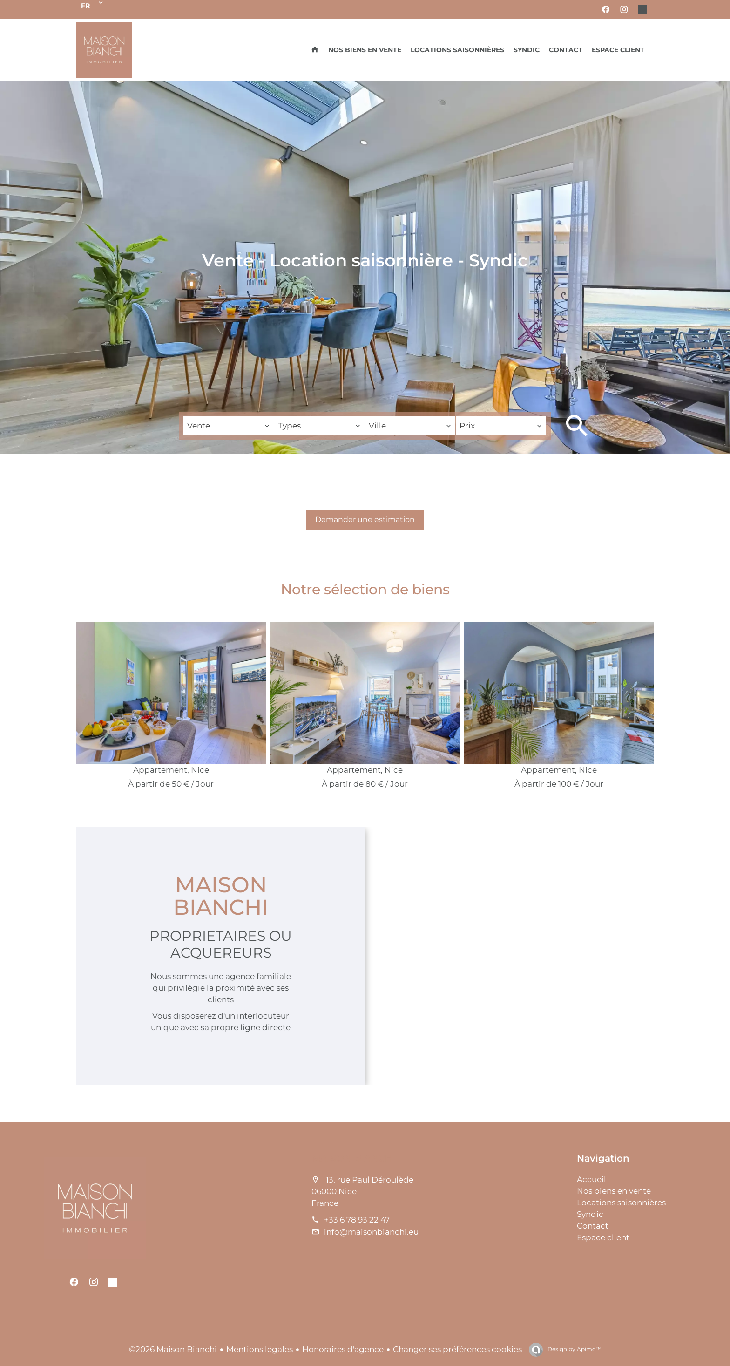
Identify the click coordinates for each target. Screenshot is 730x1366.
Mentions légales (259, 1349)
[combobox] (228, 425)
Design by (574, 1349)
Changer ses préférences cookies (457, 1349)
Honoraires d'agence (343, 1349)
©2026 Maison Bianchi (173, 1349)
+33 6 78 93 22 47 (357, 1219)
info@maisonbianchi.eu (371, 1232)
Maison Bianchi (353, 1158)
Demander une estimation (365, 519)
